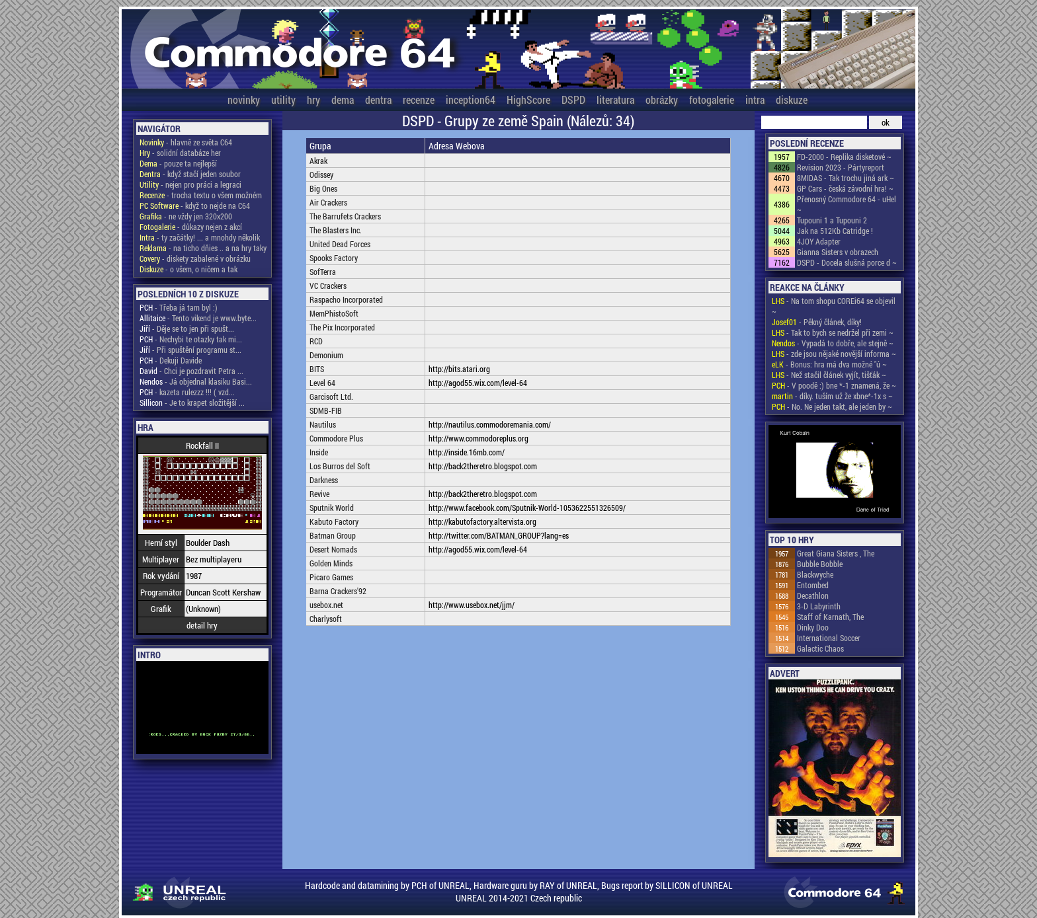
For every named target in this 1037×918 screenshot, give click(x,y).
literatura (615, 99)
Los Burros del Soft (340, 466)
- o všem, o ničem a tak (188, 269)
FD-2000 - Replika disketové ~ (844, 156)
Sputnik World (332, 507)
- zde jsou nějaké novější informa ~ (834, 353)
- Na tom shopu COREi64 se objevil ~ (833, 306)
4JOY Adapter (819, 241)
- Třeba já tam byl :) (179, 307)
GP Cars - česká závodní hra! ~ (845, 188)
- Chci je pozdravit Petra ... (191, 370)
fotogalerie (711, 99)
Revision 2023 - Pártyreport (840, 167)
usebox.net (326, 604)
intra (755, 99)
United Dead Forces (340, 244)
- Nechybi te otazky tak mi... (191, 339)
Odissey (321, 174)
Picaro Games (331, 577)
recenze (419, 99)
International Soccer (828, 637)
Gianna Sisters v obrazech (837, 252)
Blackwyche (815, 574)
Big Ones (323, 188)
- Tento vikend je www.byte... (198, 318)
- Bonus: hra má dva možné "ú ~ (829, 364)
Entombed (813, 585)
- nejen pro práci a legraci (190, 184)
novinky (244, 99)
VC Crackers (328, 285)
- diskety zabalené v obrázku (195, 258)
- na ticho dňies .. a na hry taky (203, 248)
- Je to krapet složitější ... (192, 402)
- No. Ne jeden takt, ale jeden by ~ (832, 406)
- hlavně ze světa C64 (186, 142)
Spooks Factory (334, 257)
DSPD (573, 99)
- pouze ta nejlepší (178, 163)
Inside (319, 452)
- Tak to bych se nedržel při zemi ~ (832, 332)
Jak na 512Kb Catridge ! (835, 230)
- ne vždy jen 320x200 (186, 216)
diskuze (792, 99)
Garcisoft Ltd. (331, 396)
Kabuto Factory (334, 521)
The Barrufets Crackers (345, 216)
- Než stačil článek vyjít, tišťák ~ (829, 374)
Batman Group (333, 535)
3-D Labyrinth (819, 606)
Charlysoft (326, 618)
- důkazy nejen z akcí (191, 226)
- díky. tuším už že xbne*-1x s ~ (832, 396)
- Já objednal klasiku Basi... (196, 381)
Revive (319, 493)
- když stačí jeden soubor (190, 174)
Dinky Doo (813, 627)
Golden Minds (331, 563)
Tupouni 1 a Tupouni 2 (832, 220)
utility (283, 99)
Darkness (324, 480)
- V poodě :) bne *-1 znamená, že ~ (834, 385)
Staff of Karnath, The (830, 616)
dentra (378, 99)
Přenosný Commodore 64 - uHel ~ (846, 204)
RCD (316, 341)
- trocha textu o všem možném (201, 195)
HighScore (528, 99)
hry (313, 99)
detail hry (202, 625)
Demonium (326, 355)
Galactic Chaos (820, 648)
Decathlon (813, 595)
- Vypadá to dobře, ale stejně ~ (832, 343)
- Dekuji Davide (171, 360)
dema (342, 99)
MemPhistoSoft (334, 313)
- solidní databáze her (180, 152)
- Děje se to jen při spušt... (187, 328)
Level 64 (322, 382)
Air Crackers (328, 202)
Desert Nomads (333, 549)
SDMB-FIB (326, 410)
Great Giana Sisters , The (835, 553)
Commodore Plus (336, 438)
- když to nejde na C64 (195, 205)
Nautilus (323, 424)
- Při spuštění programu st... (190, 349)
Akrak (318, 160)
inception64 (470, 99)
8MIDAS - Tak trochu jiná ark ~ (845, 177)
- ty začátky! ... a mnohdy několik (200, 237)
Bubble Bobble (820, 563)
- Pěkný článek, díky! (817, 322)
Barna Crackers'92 (338, 591)
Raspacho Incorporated (346, 299)
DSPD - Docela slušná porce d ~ (847, 262)
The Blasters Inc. (336, 230)
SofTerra (323, 271)
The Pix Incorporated (342, 327)
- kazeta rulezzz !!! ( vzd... (187, 392)
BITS (317, 368)
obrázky (661, 99)
